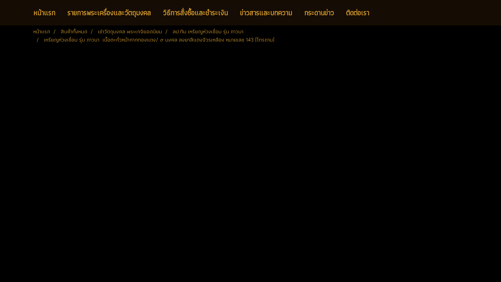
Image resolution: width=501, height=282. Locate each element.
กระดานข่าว (319, 12)
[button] (382, 13)
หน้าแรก (44, 12)
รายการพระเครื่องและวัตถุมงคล (109, 12)
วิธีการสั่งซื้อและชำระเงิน (195, 12)
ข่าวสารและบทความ (266, 12)
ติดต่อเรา (357, 12)
